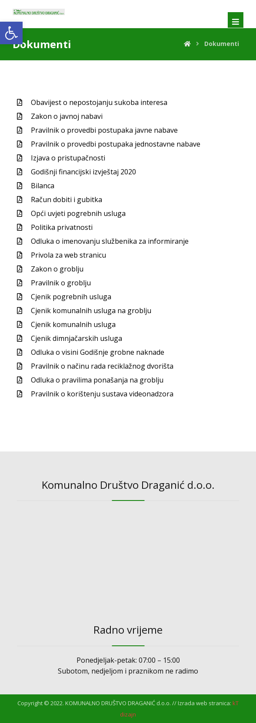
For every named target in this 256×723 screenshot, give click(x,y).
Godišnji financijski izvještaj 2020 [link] (83, 172)
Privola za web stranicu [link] (68, 255)
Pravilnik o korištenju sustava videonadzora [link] (102, 394)
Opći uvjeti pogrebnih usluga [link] (78, 213)
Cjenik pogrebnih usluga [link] (71, 296)
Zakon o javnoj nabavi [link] (67, 116)
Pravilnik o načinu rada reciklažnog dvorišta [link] (102, 366)
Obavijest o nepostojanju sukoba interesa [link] (99, 102)
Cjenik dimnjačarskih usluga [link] (76, 338)
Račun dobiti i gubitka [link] (66, 199)
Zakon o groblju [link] (57, 269)
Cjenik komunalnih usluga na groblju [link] (91, 310)
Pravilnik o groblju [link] (61, 283)
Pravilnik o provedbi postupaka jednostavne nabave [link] (115, 144)
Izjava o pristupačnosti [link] (68, 158)
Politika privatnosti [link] (62, 227)
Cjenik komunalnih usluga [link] (73, 324)
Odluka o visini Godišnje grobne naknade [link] (97, 352)
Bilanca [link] (42, 185)
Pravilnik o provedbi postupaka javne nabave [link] (104, 130)
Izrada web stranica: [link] (204, 703)
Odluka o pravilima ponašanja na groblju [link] (97, 380)
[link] (11, 33)
